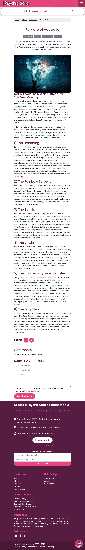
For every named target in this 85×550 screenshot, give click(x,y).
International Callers (37, 547)
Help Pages (49, 484)
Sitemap (50, 547)
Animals (58, 36)
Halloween (33, 20)
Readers (17, 484)
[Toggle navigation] (81, 3)
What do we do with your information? (25, 508)
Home (17, 20)
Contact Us (49, 478)
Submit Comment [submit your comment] (24, 396)
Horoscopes (19, 489)
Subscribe (42, 463)
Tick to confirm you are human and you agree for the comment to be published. (39, 389)
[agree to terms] (14, 388)
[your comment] (42, 379)
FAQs (46, 481)
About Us (18, 481)
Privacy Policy (20, 498)
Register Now (42, 440)
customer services (36, 523)
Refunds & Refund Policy (24, 501)
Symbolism (47, 36)
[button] (42, 11)
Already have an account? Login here (42, 445)
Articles (24, 20)
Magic (37, 36)
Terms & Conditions (22, 504)
